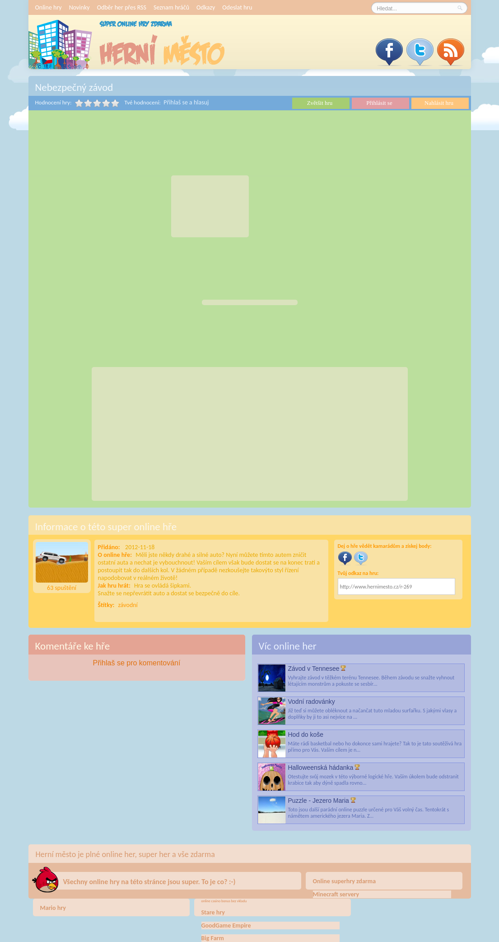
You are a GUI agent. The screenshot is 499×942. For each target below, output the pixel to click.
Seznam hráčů (171, 7)
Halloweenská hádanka (321, 767)
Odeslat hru (237, 7)
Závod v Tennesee (314, 668)
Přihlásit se (379, 102)
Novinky (79, 7)
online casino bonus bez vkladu (224, 901)
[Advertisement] (210, 206)
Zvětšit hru (320, 102)
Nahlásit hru (438, 102)
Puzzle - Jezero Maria (318, 800)
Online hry (48, 7)
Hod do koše (306, 734)
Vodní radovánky (311, 701)
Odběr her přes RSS (121, 7)
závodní (128, 605)
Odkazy (205, 7)
